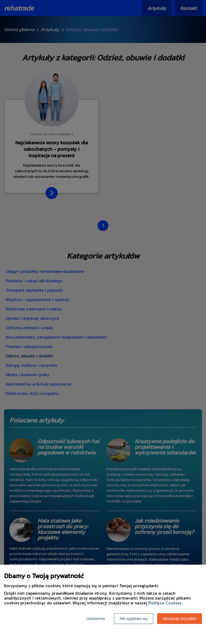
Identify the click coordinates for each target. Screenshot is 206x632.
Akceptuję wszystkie (179, 618)
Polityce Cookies (164, 603)
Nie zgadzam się (134, 618)
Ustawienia (95, 618)
